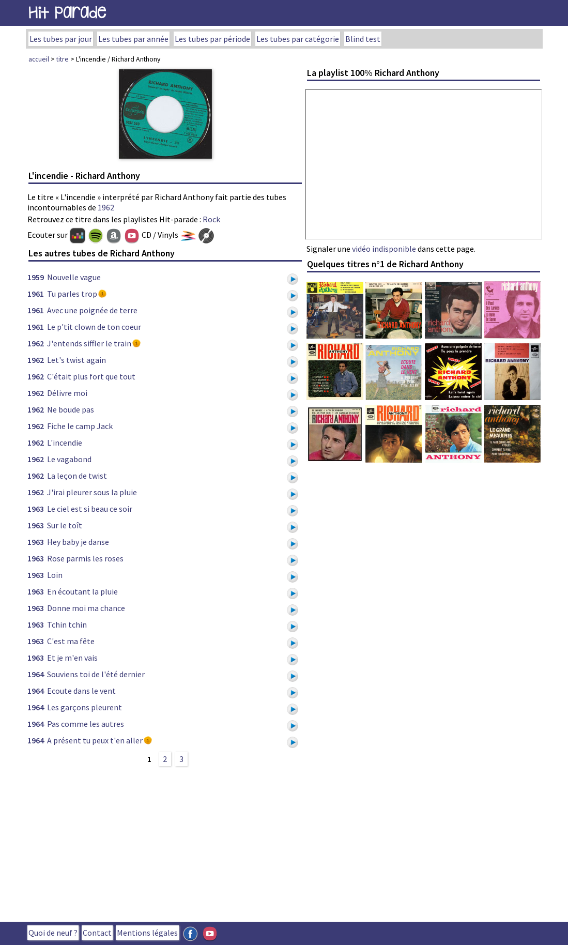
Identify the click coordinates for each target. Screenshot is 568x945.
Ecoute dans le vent (81, 690)
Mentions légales (147, 932)
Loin (55, 575)
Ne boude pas (70, 409)
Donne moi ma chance (86, 608)
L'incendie (64, 442)
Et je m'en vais (72, 657)
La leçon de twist (77, 475)
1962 (106, 207)
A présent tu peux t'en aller (95, 740)
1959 (35, 277)
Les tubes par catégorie (297, 39)
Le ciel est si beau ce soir (89, 509)
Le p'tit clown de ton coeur (94, 327)
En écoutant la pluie (82, 591)
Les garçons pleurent (84, 707)
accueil (38, 59)
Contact (97, 932)
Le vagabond (69, 459)
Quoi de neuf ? (53, 932)
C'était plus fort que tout (91, 376)
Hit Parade (67, 12)
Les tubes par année (133, 39)
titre (62, 59)
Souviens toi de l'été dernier (96, 674)
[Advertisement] (165, 842)
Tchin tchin (67, 624)
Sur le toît (64, 525)
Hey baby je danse (78, 542)
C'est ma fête (71, 641)
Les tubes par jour (60, 39)
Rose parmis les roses (85, 558)
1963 (35, 509)
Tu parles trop (72, 293)
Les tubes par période (212, 39)
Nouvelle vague (74, 277)
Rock (211, 219)
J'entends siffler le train (89, 343)
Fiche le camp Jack (80, 426)
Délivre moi (67, 393)
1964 (35, 674)
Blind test (362, 39)
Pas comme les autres (85, 724)
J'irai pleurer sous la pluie (92, 492)
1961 (35, 293)
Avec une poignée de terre (92, 310)
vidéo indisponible (384, 248)
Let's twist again (76, 360)
